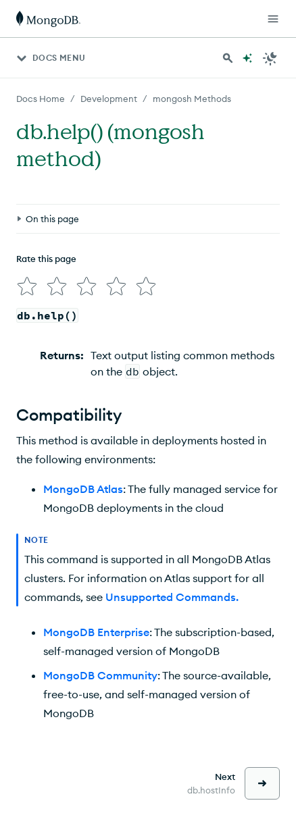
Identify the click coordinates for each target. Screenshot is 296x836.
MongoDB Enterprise (96, 632)
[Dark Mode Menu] (270, 58)
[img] (27, 286)
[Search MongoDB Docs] (227, 58)
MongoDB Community (100, 675)
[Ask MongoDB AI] (247, 58)
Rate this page (46, 258)
